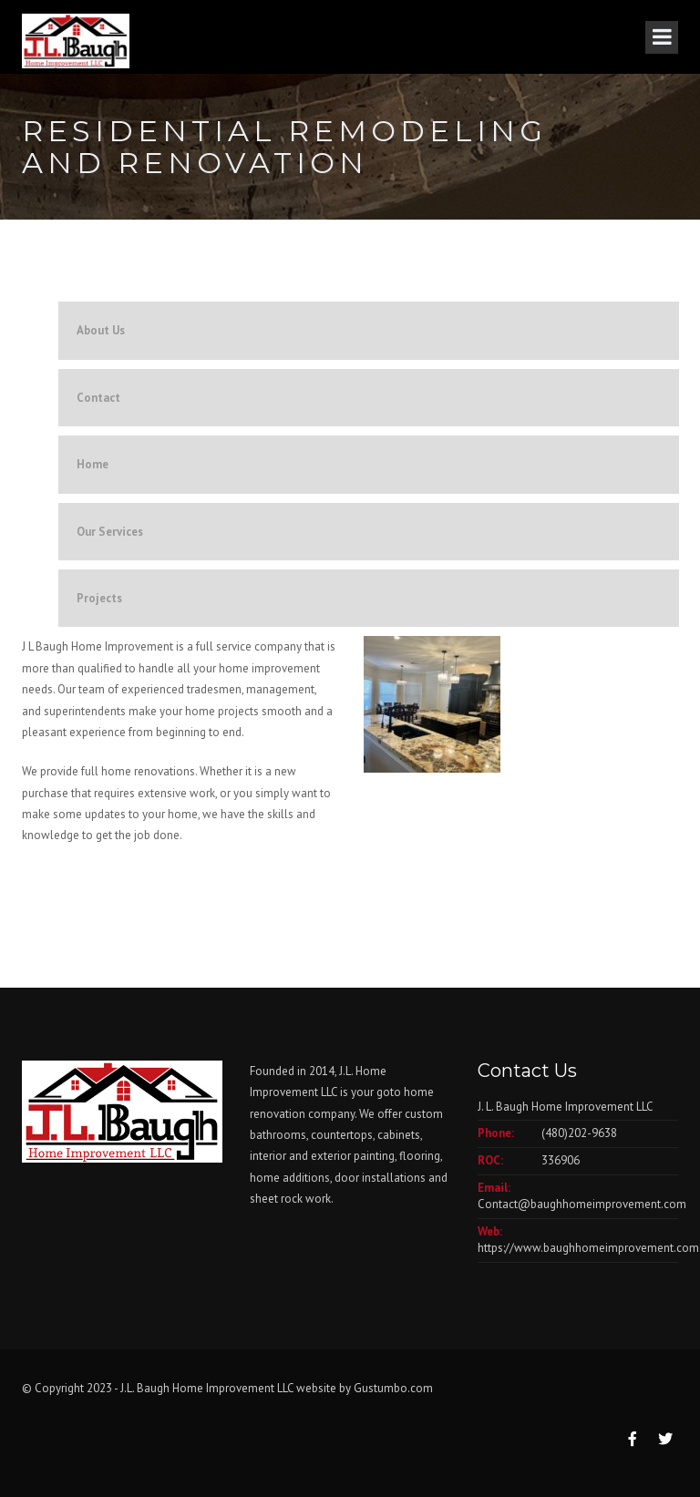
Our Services (110, 531)
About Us (101, 330)
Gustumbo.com (393, 1388)
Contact (98, 397)
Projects (99, 598)
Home (92, 464)
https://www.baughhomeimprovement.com (588, 1248)
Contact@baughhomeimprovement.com (582, 1204)
